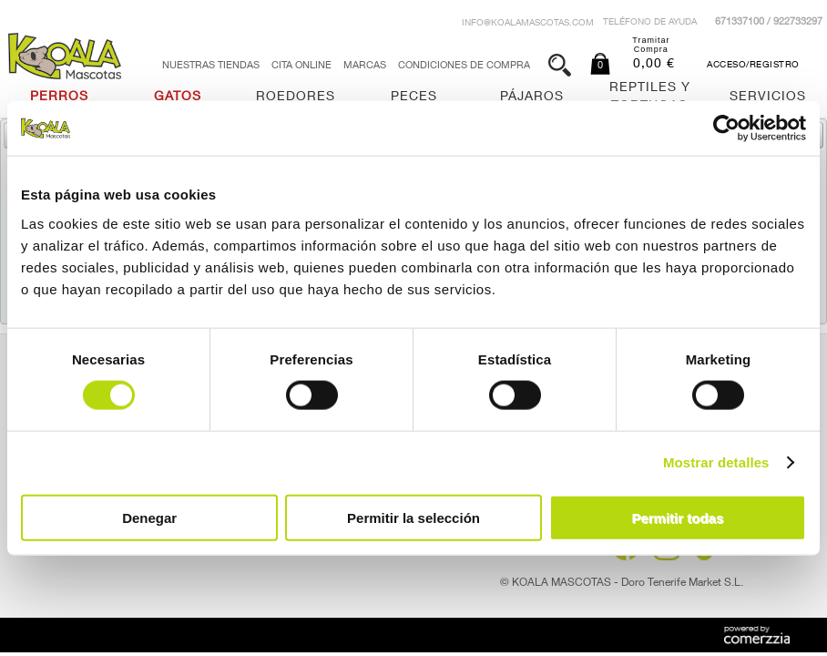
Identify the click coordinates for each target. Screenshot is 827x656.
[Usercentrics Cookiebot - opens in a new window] (726, 128)
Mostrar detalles (716, 462)
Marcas (364, 66)
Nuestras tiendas (211, 66)
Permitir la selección (413, 517)
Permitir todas (677, 517)
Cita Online (301, 66)
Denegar (149, 517)
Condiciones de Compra (464, 66)
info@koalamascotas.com (528, 23)
